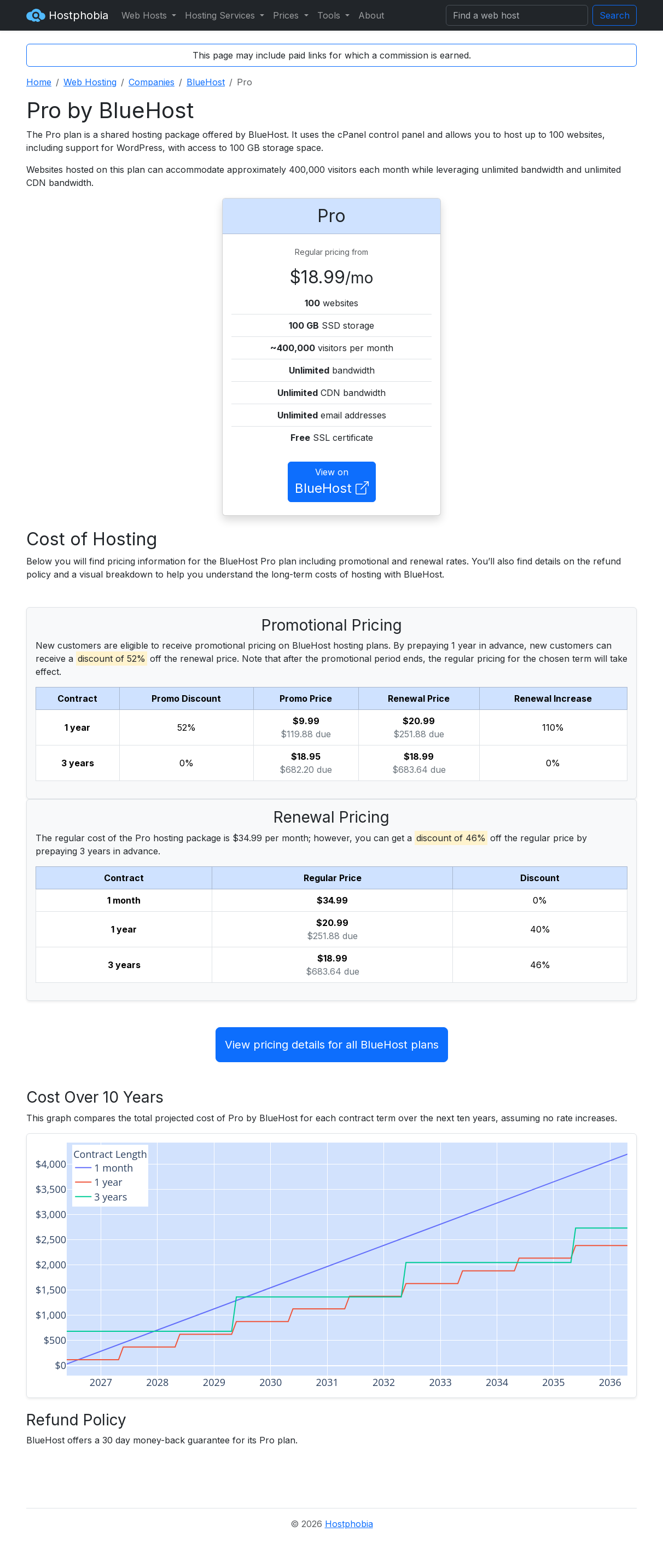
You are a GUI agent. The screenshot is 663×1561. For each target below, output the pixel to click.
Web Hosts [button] (145, 15)
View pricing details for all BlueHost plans (332, 1044)
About (371, 15)
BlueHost (206, 82)
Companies (152, 82)
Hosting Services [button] (221, 15)
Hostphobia (67, 15)
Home (38, 82)
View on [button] (332, 482)
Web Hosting (90, 82)
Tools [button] (330, 15)
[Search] (517, 15)
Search (615, 15)
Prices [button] (287, 15)
